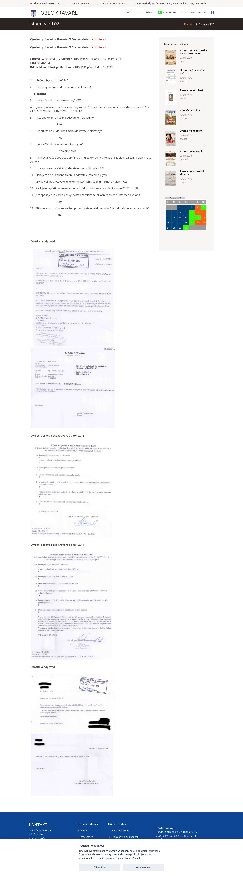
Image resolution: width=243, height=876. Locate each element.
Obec (137, 12)
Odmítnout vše (143, 867)
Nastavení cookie (121, 830)
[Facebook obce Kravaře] (212, 12)
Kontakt (202, 12)
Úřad (149, 12)
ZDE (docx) (99, 43)
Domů (128, 12)
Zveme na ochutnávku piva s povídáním (197, 51)
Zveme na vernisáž (195, 90)
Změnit (136, 858)
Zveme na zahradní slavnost (196, 173)
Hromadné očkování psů (196, 72)
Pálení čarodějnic (194, 110)
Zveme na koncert (195, 130)
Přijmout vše (99, 867)
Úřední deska (187, 12)
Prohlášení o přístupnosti (125, 837)
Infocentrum (167, 12)
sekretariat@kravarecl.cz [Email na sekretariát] (46, 3)
